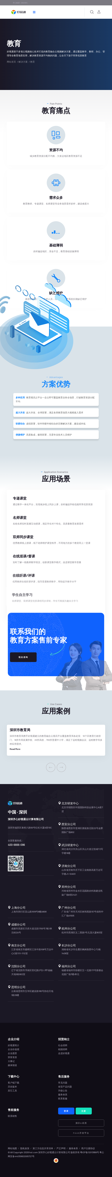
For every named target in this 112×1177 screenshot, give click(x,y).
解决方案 (23, 61)
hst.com (33, 1152)
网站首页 (11, 61)
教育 (32, 61)
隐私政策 (24, 1148)
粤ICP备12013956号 (89, 1152)
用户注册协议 (88, 1148)
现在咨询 (23, 657)
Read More (15, 749)
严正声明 (61, 1148)
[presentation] (50, 767)
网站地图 (12, 1148)
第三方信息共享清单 (43, 1148)
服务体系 (73, 1148)
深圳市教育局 (20, 730)
